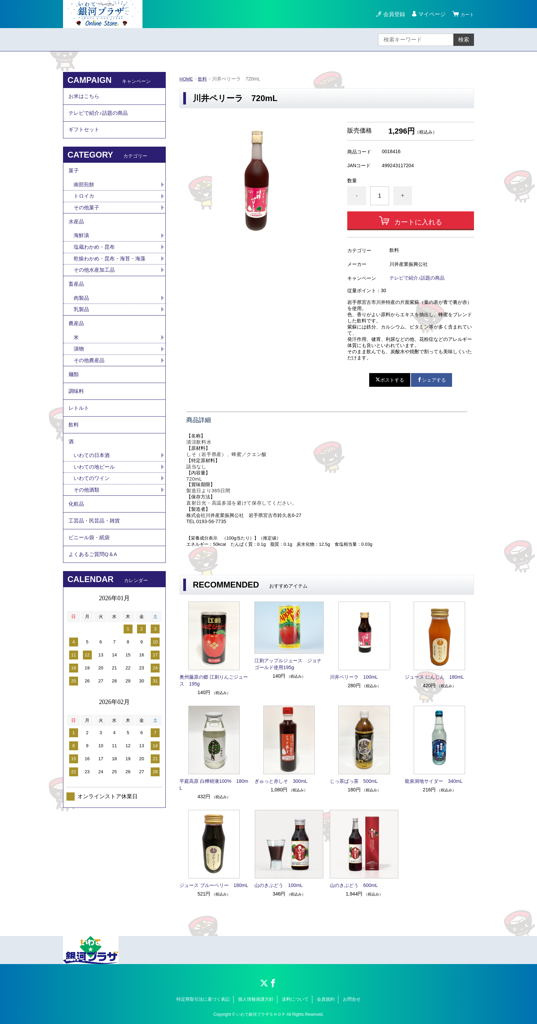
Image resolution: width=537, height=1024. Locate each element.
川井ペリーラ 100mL (354, 677)
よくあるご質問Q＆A (94, 594)
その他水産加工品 (95, 283)
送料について (295, 999)
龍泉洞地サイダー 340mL (434, 781)
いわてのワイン (93, 510)
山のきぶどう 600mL (354, 885)
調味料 (76, 415)
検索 (463, 39)
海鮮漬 (82, 247)
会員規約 (326, 999)
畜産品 (76, 299)
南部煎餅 (85, 193)
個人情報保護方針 (256, 999)
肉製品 (82, 314)
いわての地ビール (95, 498)
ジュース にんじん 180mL (434, 677)
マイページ (428, 14)
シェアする (431, 380)
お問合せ (352, 999)
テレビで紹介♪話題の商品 (417, 278)
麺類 (73, 396)
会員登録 (391, 14)
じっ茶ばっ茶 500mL (354, 781)
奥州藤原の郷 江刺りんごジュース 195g (213, 680)
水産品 (76, 232)
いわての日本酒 (93, 486)
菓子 (73, 178)
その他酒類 (87, 522)
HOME (186, 79)
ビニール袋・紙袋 (90, 575)
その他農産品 (90, 380)
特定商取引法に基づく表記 (203, 999)
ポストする (389, 380)
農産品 (76, 341)
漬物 (79, 368)
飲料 (204, 79)
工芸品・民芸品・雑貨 (95, 556)
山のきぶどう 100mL (278, 885)
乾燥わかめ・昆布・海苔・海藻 (112, 271)
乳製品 (82, 326)
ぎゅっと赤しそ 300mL (281, 781)
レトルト (79, 433)
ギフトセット (84, 135)
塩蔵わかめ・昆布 (95, 259)
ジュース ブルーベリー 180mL (213, 885)
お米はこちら (84, 97)
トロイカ (85, 205)
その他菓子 (87, 217)
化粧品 (76, 538)
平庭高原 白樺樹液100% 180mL (213, 784)
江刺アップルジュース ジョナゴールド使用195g (288, 664)
